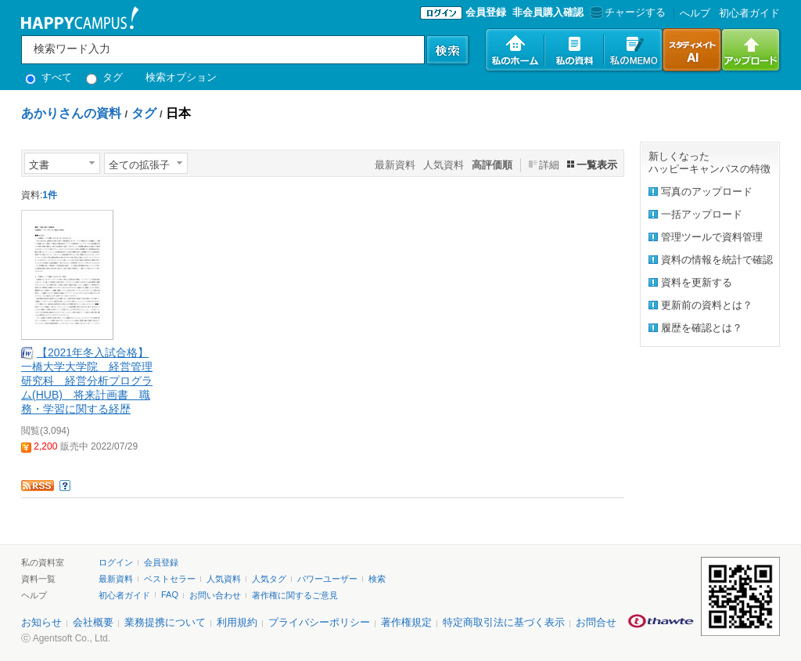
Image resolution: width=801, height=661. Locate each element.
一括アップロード (701, 214)
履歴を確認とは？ (701, 328)
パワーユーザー (327, 578)
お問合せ (596, 622)
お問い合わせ (215, 595)
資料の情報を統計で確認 (717, 259)
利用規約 (237, 622)
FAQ (169, 594)
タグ (104, 77)
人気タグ (269, 578)
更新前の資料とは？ (707, 305)
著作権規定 (406, 622)
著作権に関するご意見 (295, 595)
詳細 (549, 165)
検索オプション (181, 77)
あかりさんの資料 (71, 113)
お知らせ (41, 622)
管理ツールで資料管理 (712, 237)
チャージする (626, 12)
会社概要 (93, 622)
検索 (377, 578)
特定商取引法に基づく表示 (504, 622)
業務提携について (165, 622)
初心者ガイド (749, 13)
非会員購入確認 (548, 12)
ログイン (116, 562)
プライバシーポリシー (319, 622)
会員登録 (485, 12)
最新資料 (395, 165)
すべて (48, 77)
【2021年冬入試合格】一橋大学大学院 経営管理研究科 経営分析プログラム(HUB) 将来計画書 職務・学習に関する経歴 (87, 380)
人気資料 (443, 165)
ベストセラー (170, 578)
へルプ (695, 13)
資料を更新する (696, 282)
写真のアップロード (707, 191)
